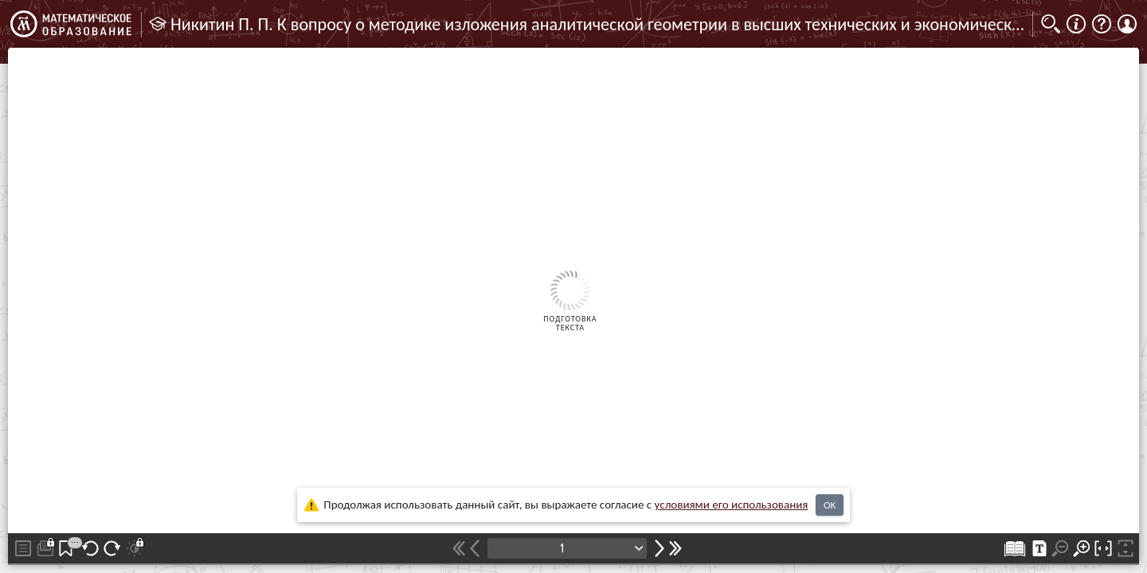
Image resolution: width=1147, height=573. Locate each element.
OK (830, 505)
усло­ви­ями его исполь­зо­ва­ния (731, 504)
